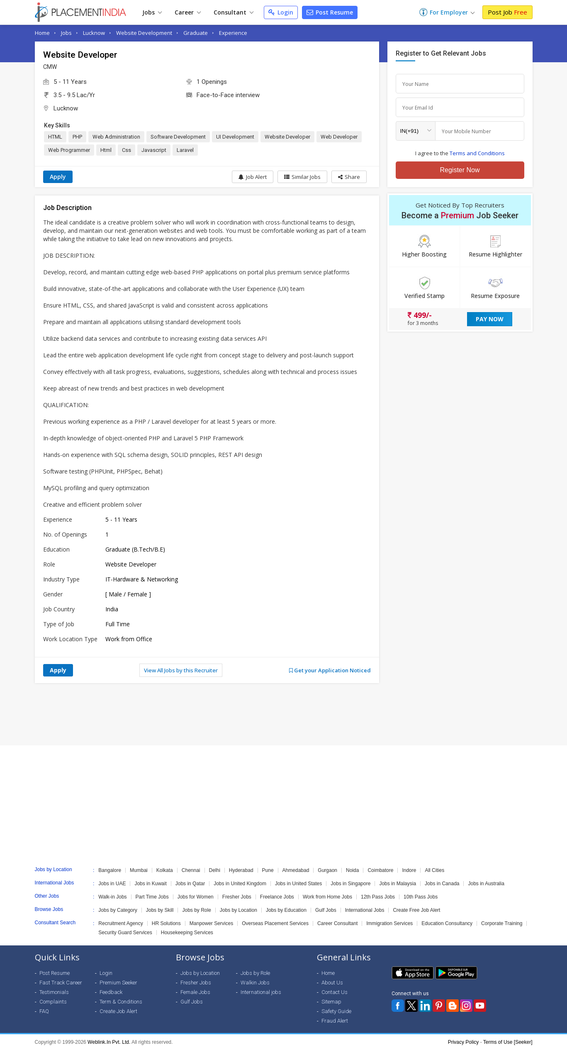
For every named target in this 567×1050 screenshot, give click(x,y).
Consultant (233, 12)
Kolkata (164, 870)
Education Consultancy (446, 923)
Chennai (191, 870)
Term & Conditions (121, 1002)
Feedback (111, 992)
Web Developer (339, 137)
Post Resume (330, 12)
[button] (349, 177)
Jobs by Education (286, 910)
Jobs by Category (117, 910)
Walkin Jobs (255, 982)
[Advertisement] (284, 714)
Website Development (144, 33)
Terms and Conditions (477, 153)
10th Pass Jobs (421, 896)
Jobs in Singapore (350, 883)
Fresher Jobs (236, 896)
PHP (77, 137)
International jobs (261, 992)
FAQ (44, 1011)
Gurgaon (327, 870)
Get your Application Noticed (330, 670)
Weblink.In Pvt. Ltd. (109, 1042)
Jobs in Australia (486, 883)
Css (126, 150)
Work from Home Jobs (327, 896)
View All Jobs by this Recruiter (181, 670)
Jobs (152, 12)
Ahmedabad (295, 870)
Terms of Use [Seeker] (508, 1042)
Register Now (459, 169)
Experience (233, 33)
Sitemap (331, 1002)
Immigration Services (389, 923)
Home (42, 33)
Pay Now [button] (490, 319)
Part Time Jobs (152, 896)
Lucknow (94, 33)
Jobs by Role (196, 910)
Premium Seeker (118, 982)
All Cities (434, 870)
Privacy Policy (463, 1042)
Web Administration (116, 137)
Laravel (185, 150)
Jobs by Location (238, 910)
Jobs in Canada (442, 883)
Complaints (53, 1002)
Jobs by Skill (160, 910)
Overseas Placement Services (275, 923)
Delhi (214, 870)
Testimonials (54, 992)
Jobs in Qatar (190, 883)
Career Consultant (337, 923)
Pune (268, 870)
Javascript (153, 150)
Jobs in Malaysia (397, 883)
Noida (352, 870)
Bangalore (109, 870)
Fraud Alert (334, 1021)
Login (280, 12)
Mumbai (139, 870)
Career (188, 12)
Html (106, 150)
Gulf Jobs (325, 910)
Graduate (195, 33)
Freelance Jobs (277, 896)
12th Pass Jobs (378, 896)
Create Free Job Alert (416, 910)
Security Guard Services (125, 932)
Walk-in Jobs (112, 896)
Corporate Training (501, 923)
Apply (58, 177)
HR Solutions (166, 923)
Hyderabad (241, 870)
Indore (409, 870)
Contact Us (334, 992)
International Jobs (364, 910)
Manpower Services (211, 923)
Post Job (507, 12)
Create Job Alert (118, 1011)
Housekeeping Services (187, 932)
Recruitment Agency (120, 923)
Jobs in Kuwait (150, 883)
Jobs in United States (298, 883)
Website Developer (287, 137)
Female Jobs (195, 992)
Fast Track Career (60, 982)
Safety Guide (336, 1011)
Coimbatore (380, 870)
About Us (332, 982)
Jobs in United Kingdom (240, 883)
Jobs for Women (196, 896)
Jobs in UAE (112, 883)
